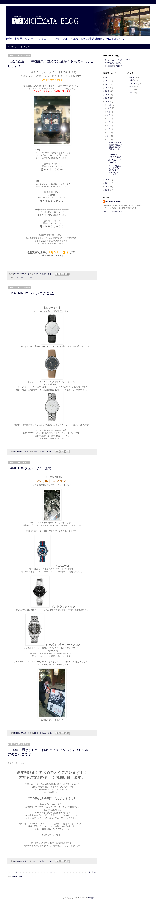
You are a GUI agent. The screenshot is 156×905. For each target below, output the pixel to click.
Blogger (91, 898)
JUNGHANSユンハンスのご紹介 (32, 293)
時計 (31, 277)
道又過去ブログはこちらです (19, 47)
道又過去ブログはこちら (114, 66)
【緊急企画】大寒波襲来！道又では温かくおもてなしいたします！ (114, 146)
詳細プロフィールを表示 (112, 211)
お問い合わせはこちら (114, 63)
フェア (26, 277)
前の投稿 (92, 872)
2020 (107, 88)
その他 (131, 86)
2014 (107, 183)
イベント (132, 77)
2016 (107, 102)
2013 (107, 187)
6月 (109, 122)
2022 (107, 81)
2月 (109, 136)
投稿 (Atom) (17, 877)
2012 (107, 190)
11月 (109, 105)
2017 (107, 98)
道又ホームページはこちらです (117, 60)
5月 (109, 126)
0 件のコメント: (46, 274)
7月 (109, 119)
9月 (109, 112)
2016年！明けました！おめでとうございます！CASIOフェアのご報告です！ (114, 170)
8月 (109, 115)
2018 (107, 95)
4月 (109, 129)
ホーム (53, 872)
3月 (109, 133)
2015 (107, 180)
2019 (107, 91)
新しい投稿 (12, 872)
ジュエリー (19, 277)
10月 (109, 108)
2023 (107, 77)
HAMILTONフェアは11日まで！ (31, 468)
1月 (109, 140)
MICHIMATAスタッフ (114, 202)
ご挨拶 (131, 80)
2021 (107, 84)
